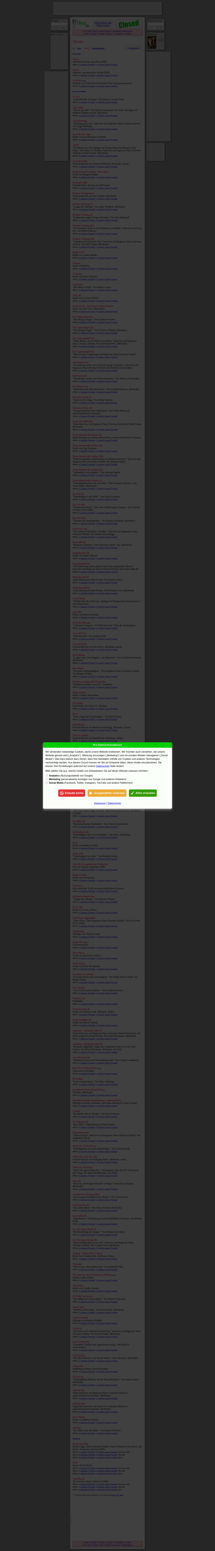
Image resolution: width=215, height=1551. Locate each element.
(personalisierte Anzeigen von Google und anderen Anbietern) (87, 779)
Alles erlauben (143, 793)
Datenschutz (102, 766)
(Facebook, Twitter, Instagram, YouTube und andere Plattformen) (91, 783)
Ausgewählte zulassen (107, 793)
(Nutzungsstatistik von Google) (71, 775)
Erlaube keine (71, 793)
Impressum (100, 803)
